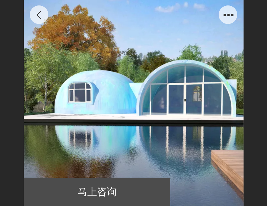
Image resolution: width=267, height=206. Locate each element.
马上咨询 (97, 192)
